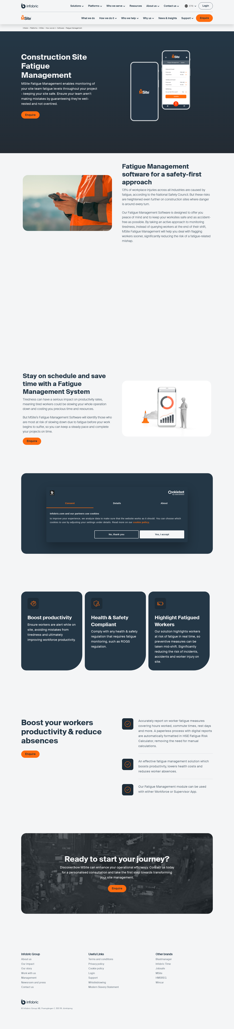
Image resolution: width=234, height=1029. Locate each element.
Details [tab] (117, 503)
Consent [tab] (70, 503)
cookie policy (141, 522)
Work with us (28, 973)
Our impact (27, 964)
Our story (26, 968)
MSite (41, 28)
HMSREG (161, 978)
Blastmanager (164, 959)
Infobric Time (163, 964)
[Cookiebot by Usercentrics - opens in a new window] (170, 492)
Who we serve (115, 6)
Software (60, 28)
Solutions (77, 6)
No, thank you (116, 534)
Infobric (25, 28)
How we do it (108, 18)
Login (91, 973)
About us (152, 6)
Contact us (171, 6)
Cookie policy (96, 968)
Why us (148, 18)
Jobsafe (160, 968)
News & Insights (167, 18)
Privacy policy (96, 964)
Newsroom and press (33, 982)
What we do (88, 18)
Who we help (130, 18)
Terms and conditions (100, 959)
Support (187, 18)
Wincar (160, 982)
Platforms (95, 6)
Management (28, 978)
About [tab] (164, 503)
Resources (136, 6)
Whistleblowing (97, 982)
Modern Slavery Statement (103, 987)
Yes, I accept (162, 534)
